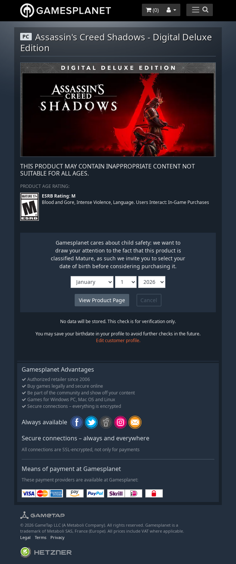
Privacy (57, 537)
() (152, 9)
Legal (25, 537)
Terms (40, 537)
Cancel (148, 300)
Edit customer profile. (118, 340)
